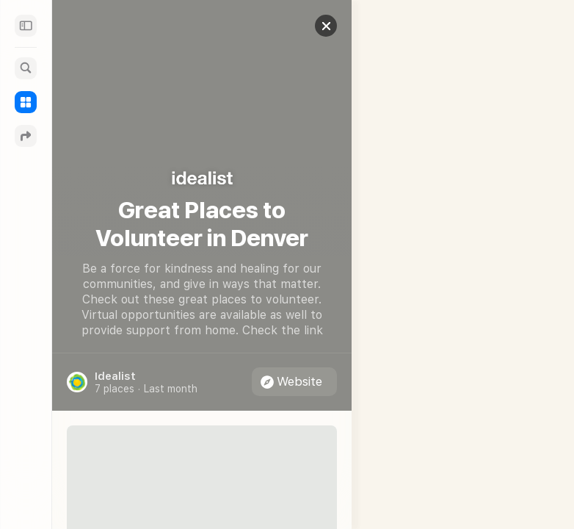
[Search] (25, 68)
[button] (315, 26)
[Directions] (25, 136)
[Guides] (25, 102)
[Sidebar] (26, 26)
